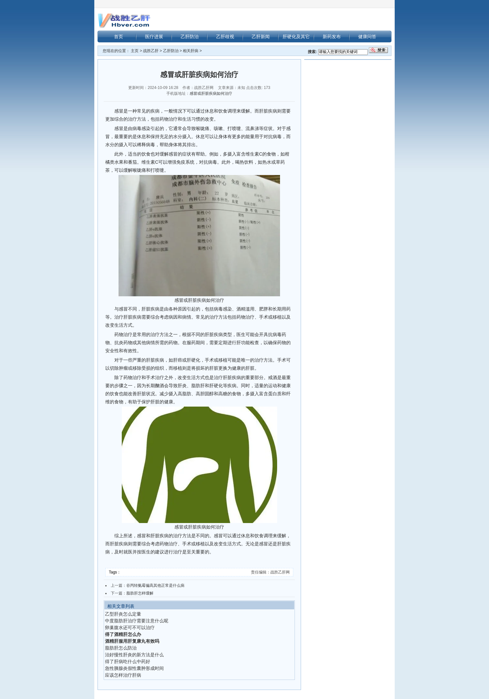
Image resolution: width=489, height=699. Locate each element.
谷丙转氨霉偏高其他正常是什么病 (155, 585)
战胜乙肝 (151, 51)
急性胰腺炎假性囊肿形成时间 (134, 668)
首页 (118, 36)
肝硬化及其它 (296, 36)
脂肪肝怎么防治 (121, 647)
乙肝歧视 (225, 36)
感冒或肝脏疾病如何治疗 (211, 93)
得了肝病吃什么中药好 (127, 661)
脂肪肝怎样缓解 (139, 593)
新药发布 (332, 36)
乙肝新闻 (261, 36)
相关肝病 (190, 51)
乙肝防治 (190, 36)
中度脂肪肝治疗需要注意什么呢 (136, 620)
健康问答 (367, 36)
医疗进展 (154, 36)
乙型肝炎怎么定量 (123, 614)
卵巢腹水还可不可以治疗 (130, 627)
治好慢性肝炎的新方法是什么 (134, 654)
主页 (135, 51)
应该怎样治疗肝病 (123, 675)
